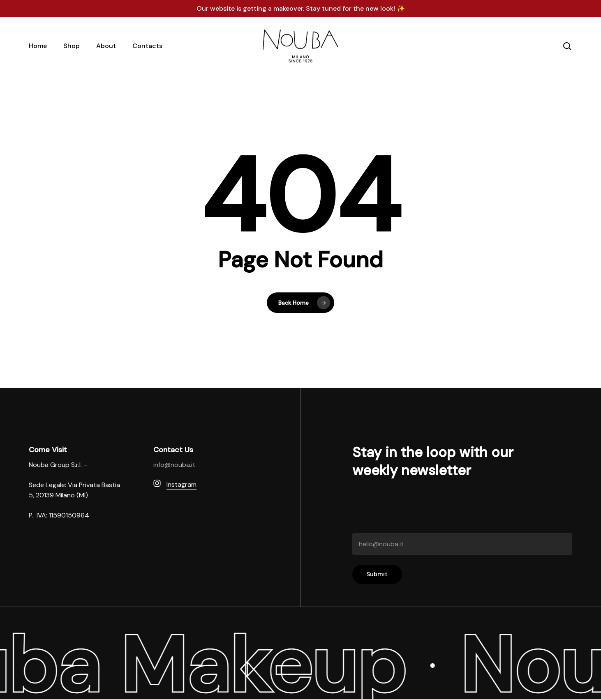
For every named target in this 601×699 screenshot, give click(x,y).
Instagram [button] (181, 484)
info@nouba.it (174, 464)
